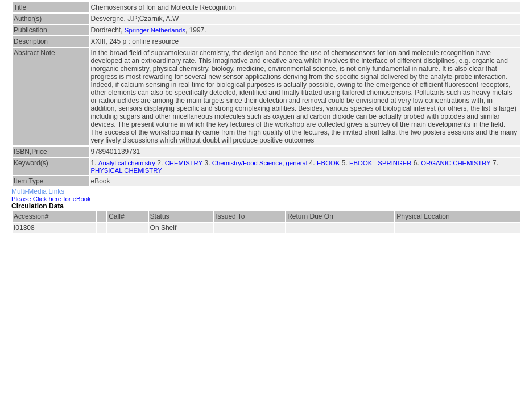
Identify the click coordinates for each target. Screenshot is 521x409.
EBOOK (328, 163)
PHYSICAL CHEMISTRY (126, 170)
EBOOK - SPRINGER (380, 163)
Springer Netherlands (155, 30)
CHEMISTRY (184, 163)
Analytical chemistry (126, 163)
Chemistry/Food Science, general (259, 163)
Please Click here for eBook (51, 198)
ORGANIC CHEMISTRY (456, 163)
